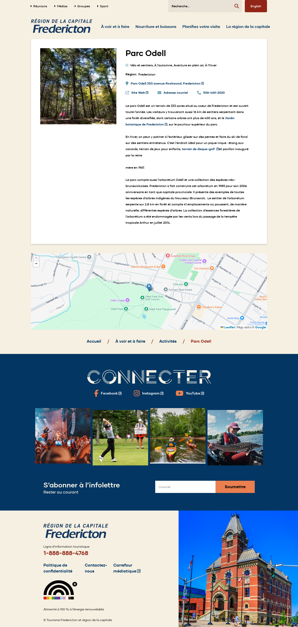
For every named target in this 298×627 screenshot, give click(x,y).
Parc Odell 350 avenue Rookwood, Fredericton (167, 83)
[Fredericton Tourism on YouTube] (190, 393)
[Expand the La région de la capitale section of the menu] (248, 26)
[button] (149, 287)
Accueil (94, 341)
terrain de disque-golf (200, 149)
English (256, 6)
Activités (168, 341)
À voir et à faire (130, 341)
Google (260, 327)
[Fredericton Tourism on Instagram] (148, 393)
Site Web (139, 92)
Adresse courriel (176, 93)
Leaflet (227, 327)
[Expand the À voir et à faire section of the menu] (115, 26)
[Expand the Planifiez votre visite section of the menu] (201, 26)
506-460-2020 (214, 93)
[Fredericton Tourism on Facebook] (108, 393)
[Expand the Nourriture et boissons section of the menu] (155, 26)
